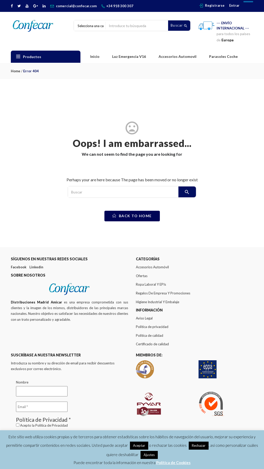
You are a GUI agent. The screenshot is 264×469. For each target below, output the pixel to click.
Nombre (22, 382)
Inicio (95, 56)
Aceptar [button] (139, 445)
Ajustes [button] (149, 455)
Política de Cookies (173, 462)
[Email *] (42, 407)
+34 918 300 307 (119, 6)
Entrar (234, 5)
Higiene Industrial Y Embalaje (157, 302)
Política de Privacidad (51, 425)
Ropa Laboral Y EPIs (151, 284)
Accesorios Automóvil (152, 267)
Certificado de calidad (152, 344)
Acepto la (42, 425)
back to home (132, 216)
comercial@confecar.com (76, 6)
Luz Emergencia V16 (129, 56)
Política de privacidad (152, 327)
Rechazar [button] (198, 445)
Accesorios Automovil (177, 56)
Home (15, 71)
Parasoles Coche (223, 56)
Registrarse (215, 5)
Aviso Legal (144, 318)
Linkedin (36, 267)
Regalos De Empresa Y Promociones (163, 293)
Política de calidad (149, 335)
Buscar (179, 25)
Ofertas (141, 276)
